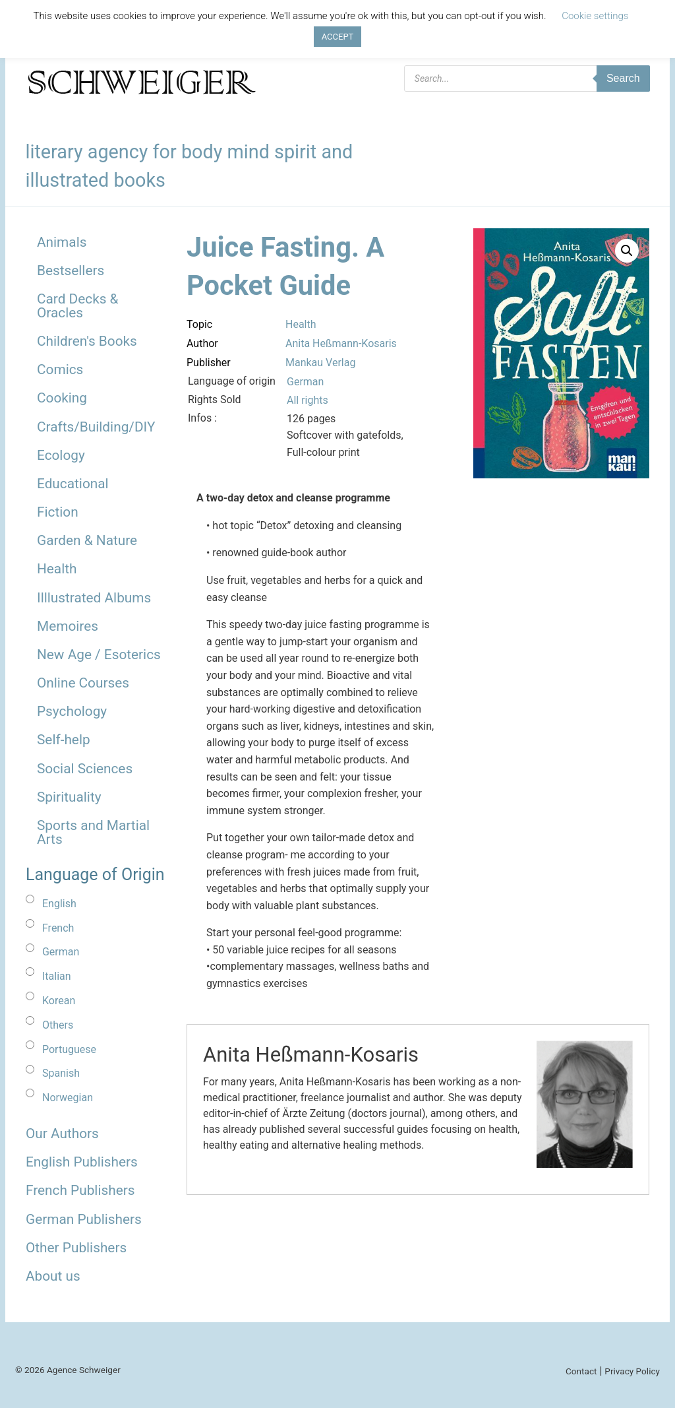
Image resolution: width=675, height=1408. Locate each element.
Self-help (63, 740)
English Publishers (82, 1162)
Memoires (67, 626)
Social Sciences (84, 769)
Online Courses (83, 683)
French (58, 928)
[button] (627, 251)
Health (57, 569)
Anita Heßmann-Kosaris (341, 343)
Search (623, 78)
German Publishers (84, 1219)
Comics (60, 369)
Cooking (62, 398)
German (60, 951)
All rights (307, 400)
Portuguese (69, 1049)
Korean (58, 1000)
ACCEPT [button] (338, 37)
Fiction (57, 512)
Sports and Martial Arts (93, 832)
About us (53, 1276)
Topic (199, 324)
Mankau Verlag (320, 362)
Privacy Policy (632, 1371)
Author (202, 343)
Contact (581, 1371)
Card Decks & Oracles (78, 306)
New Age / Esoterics (99, 654)
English (59, 903)
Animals (61, 242)
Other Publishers (76, 1248)
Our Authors (62, 1133)
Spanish (61, 1073)
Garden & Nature (87, 540)
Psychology (72, 711)
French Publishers (80, 1190)
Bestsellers (70, 270)
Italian (56, 976)
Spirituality (69, 797)
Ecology (61, 455)
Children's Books (87, 341)
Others (57, 1025)
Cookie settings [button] (595, 16)
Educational (73, 484)
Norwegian (67, 1097)
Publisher (209, 362)
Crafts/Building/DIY (96, 427)
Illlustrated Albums (94, 598)
